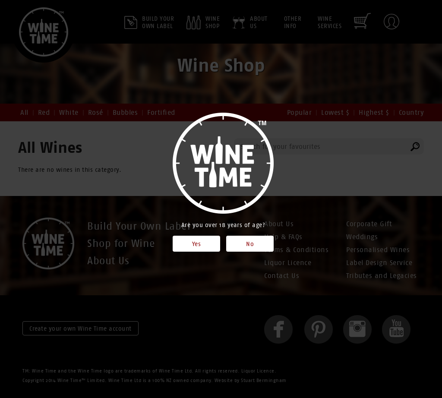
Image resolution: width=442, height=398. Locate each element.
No (250, 243)
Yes (196, 243)
